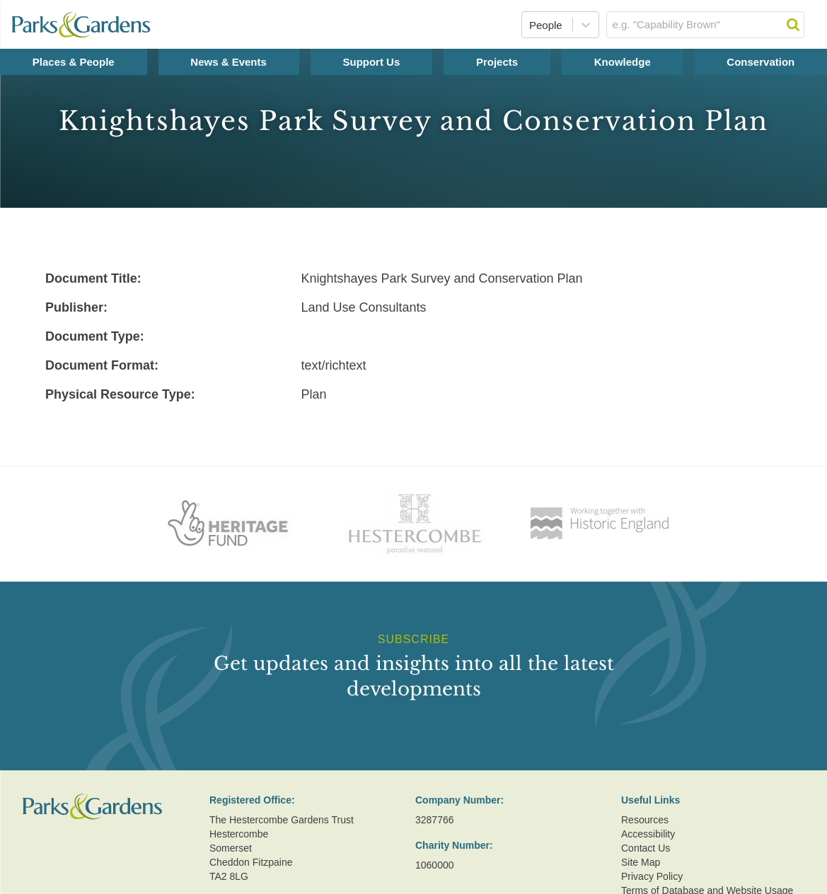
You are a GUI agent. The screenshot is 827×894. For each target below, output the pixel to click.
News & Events (228, 62)
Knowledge (622, 62)
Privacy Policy (652, 876)
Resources (645, 819)
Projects (497, 62)
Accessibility (648, 834)
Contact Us (645, 848)
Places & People (74, 62)
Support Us (371, 62)
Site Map (640, 862)
